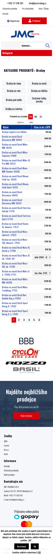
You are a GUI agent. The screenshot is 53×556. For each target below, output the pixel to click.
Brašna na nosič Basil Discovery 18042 (12, 193)
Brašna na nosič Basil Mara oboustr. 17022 (14, 233)
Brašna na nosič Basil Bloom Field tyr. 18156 (15, 177)
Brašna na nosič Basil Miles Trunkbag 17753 (15, 288)
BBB (5, 441)
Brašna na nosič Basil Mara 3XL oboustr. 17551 (14, 241)
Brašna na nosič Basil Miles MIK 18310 (15, 146)
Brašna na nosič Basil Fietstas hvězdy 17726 (16, 209)
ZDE (39, 552)
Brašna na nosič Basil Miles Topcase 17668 (15, 154)
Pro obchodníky (28, 8)
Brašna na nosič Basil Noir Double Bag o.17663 (14, 296)
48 (35, 116)
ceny (31, 122)
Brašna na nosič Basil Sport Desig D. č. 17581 (15, 312)
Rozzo (6, 449)
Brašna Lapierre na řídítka (14, 132)
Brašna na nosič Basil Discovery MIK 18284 (12, 138)
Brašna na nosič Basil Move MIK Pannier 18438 (14, 169)
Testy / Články (43, 8)
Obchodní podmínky (10, 8)
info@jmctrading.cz (37, 3)
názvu (20, 122)
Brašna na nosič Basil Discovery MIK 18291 (12, 201)
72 (41, 116)
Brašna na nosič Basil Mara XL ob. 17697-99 (16, 257)
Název (7, 127)
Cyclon (6, 445)
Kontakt (5, 13)
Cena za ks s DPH (42, 127)
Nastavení (21, 546)
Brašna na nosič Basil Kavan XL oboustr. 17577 (15, 225)
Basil (6, 454)
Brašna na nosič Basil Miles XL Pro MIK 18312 (16, 162)
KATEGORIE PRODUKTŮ (18, 70)
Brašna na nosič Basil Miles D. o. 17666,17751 (16, 273)
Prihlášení (34, 20)
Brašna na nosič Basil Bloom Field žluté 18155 (15, 185)
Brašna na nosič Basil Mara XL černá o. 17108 (16, 249)
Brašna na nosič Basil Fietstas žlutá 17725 (16, 217)
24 (30, 116)
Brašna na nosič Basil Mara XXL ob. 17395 (14, 265)
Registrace (13, 20)
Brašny (40, 70)
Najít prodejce (26, 415)
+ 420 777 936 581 (15, 3)
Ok (35, 546)
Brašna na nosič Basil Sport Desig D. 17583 (15, 304)
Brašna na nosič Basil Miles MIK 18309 (15, 280)
